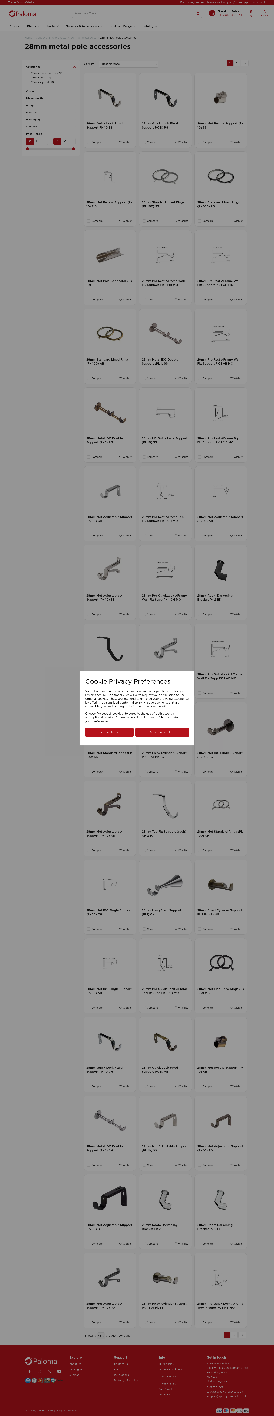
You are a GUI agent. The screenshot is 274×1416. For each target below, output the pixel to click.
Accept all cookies (162, 732)
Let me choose (109, 732)
